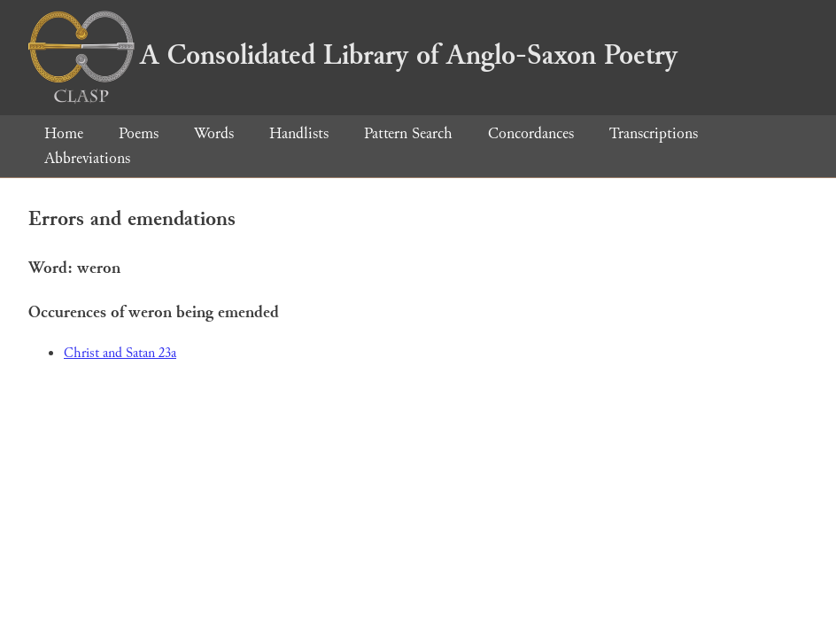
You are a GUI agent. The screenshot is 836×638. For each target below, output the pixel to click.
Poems (139, 133)
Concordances (531, 133)
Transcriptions (653, 133)
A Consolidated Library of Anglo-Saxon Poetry (352, 55)
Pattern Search (408, 133)
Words (214, 133)
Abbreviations (87, 158)
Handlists (299, 133)
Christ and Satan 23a (120, 353)
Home (63, 133)
